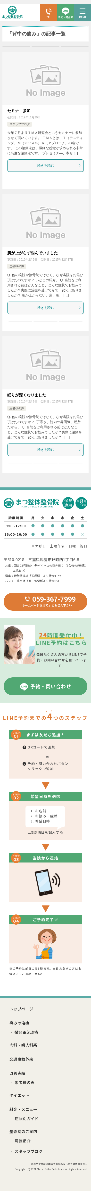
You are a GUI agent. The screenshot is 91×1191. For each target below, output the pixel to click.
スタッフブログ (19, 124)
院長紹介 (23, 1140)
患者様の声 (16, 266)
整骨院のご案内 (23, 1131)
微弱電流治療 (26, 1032)
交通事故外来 (21, 1059)
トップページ (21, 1009)
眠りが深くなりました (26, 395)
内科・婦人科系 (23, 1045)
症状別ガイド (26, 1118)
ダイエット (19, 1095)
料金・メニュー (23, 1109)
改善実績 (17, 1073)
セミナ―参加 (19, 111)
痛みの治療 (19, 1023)
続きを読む (59, 165)
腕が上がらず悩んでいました (32, 253)
